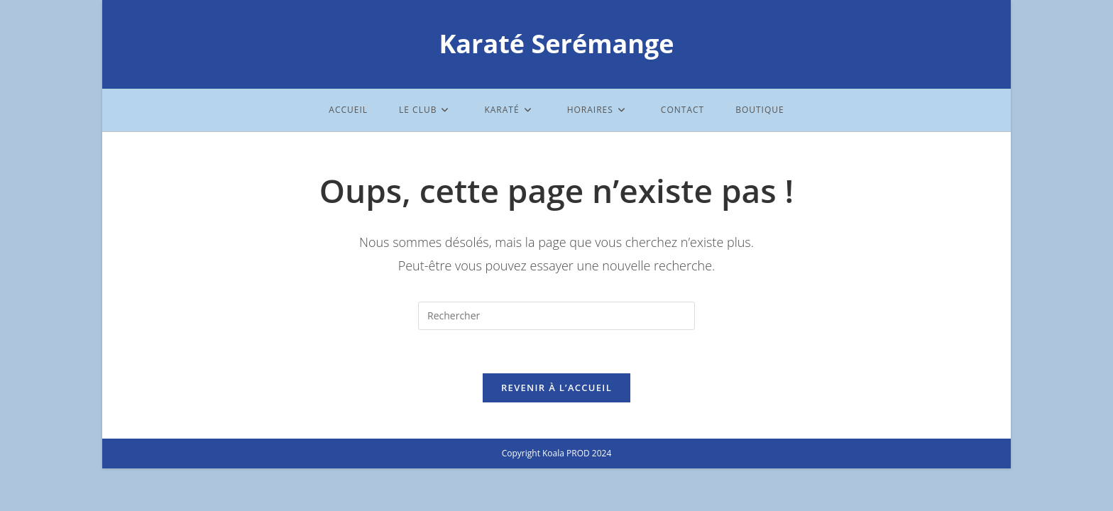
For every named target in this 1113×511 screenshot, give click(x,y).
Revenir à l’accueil (556, 387)
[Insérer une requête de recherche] (556, 316)
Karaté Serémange (556, 43)
